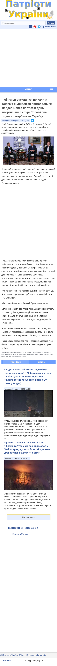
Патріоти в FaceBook (22, 527)
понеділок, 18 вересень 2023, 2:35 (16, 121)
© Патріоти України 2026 (11, 655)
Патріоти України (21, 534)
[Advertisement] (28, 58)
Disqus (41, 362)
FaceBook (16, 362)
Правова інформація (36, 655)
